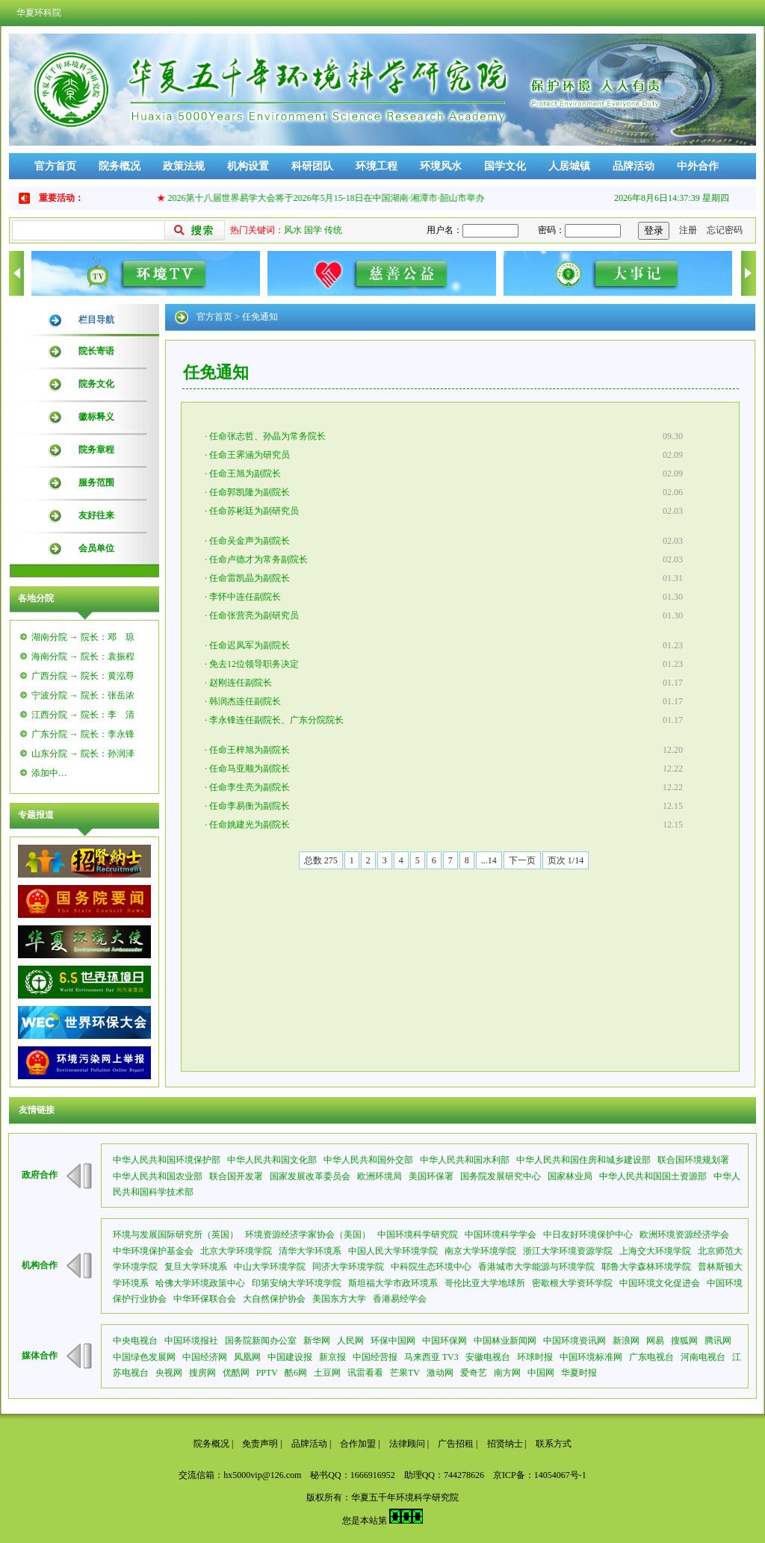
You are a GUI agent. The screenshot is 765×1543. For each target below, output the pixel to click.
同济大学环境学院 (348, 1266)
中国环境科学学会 (500, 1234)
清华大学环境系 (310, 1251)
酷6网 (296, 1372)
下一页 (522, 860)
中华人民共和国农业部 (157, 1176)
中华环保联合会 (204, 1299)
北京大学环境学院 (236, 1251)
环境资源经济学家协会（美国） (308, 1234)
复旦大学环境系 (195, 1266)
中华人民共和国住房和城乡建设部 (583, 1160)
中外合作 (698, 166)
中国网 (540, 1372)
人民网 (350, 1340)
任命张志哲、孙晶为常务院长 (267, 436)
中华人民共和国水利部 (465, 1160)
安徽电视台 (487, 1357)
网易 (655, 1340)
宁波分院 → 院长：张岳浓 (82, 695)
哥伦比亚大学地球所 (485, 1283)
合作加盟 (358, 1443)
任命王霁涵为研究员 (249, 455)
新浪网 (626, 1340)
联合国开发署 (236, 1176)
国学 (313, 230)
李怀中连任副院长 (245, 597)
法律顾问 (407, 1443)
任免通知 (260, 316)
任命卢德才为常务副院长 (258, 559)
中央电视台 (135, 1340)
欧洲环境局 (379, 1176)
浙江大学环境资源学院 (568, 1251)
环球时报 (535, 1357)
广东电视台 (651, 1357)
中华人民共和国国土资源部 (653, 1176)
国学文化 (505, 166)
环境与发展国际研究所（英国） (175, 1234)
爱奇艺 (473, 1372)
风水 (293, 230)
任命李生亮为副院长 (249, 787)
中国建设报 (289, 1357)
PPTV (267, 1372)
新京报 (332, 1357)
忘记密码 (725, 230)
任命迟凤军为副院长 (249, 645)
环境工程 (376, 166)
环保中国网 (393, 1340)
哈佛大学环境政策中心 (200, 1283)
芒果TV (405, 1372)
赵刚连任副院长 (240, 682)
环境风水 (441, 166)
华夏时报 (579, 1372)
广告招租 (456, 1443)
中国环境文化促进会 (659, 1283)
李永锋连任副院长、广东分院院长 (276, 720)
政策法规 (184, 166)
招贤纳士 (505, 1443)
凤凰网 (247, 1357)
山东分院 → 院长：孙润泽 (82, 753)
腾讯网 (717, 1340)
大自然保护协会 (274, 1299)
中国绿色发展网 (144, 1357)
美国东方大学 (339, 1299)
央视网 (168, 1372)
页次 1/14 (565, 860)
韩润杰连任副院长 (245, 701)
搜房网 (202, 1372)
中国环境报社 (191, 1340)
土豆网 (327, 1372)
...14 (489, 860)
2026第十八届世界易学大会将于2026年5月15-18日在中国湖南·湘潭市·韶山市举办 (332, 198)
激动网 (440, 1372)
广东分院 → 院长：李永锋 (82, 734)
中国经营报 (375, 1357)
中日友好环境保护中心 (588, 1234)
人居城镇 (569, 166)
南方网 (507, 1372)
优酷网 (236, 1372)
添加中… (49, 773)
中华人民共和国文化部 (272, 1160)
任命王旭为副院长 (245, 473)
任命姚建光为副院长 (249, 824)
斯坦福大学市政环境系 (393, 1283)
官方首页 (55, 166)
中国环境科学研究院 (417, 1234)
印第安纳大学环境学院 (296, 1283)
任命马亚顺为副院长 (249, 768)
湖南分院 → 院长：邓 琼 (82, 637)
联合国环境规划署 (693, 1160)
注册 (688, 230)
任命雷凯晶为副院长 (249, 578)
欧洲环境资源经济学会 (684, 1234)
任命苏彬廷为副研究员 (254, 511)
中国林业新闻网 (505, 1340)
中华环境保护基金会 (153, 1251)
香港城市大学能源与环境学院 (536, 1266)
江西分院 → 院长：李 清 (82, 715)
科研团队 (312, 166)
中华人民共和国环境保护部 (166, 1160)
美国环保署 (431, 1176)
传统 (333, 230)
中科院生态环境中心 (431, 1266)
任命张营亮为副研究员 (254, 615)
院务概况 (119, 166)
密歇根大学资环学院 (572, 1283)
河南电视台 (703, 1357)
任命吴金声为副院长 (249, 540)
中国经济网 (204, 1357)
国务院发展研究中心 (500, 1176)
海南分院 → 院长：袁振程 (82, 656)
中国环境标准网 (591, 1357)
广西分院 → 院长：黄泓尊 (82, 676)
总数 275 (321, 860)
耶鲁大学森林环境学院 (646, 1266)
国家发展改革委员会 (310, 1176)
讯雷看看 (365, 1372)
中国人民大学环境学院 (393, 1251)
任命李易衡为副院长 (249, 806)
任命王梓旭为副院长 (249, 750)
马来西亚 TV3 (431, 1357)
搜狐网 (684, 1340)
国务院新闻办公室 (261, 1340)
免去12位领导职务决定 (254, 664)
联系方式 (554, 1443)
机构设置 (248, 166)
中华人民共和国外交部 (368, 1160)
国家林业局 (570, 1176)
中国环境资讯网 (574, 1340)
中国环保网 (444, 1340)
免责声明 (260, 1443)
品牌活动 (633, 166)
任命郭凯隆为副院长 (249, 492)
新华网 (316, 1340)
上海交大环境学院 (655, 1251)
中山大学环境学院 (270, 1266)
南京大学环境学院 (480, 1251)
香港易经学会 (400, 1299)
